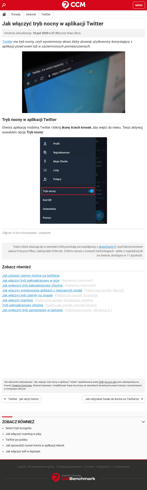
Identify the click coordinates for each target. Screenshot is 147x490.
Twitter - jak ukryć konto (23, 399)
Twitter (46, 14)
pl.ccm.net (110, 382)
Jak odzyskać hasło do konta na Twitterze (112, 399)
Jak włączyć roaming (17, 300)
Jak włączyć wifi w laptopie (23, 451)
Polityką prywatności (70, 466)
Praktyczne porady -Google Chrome (71, 305)
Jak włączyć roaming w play (23, 434)
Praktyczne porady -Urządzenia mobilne (64, 300)
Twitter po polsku (17, 439)
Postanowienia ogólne (41, 466)
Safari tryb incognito (19, 428)
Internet (31, 14)
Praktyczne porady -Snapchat (76, 295)
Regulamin (103, 466)
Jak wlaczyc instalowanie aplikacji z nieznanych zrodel (42, 290)
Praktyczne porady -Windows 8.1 (88, 310)
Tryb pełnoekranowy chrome (22, 305)
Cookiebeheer (121, 466)
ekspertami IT (107, 246)
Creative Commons (22, 385)
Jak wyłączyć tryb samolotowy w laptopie (32, 310)
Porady (16, 14)
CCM (101, 382)
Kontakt (89, 466)
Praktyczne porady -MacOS (104, 290)
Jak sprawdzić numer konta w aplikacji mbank (35, 445)
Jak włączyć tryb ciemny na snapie (27, 295)
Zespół (21, 466)
